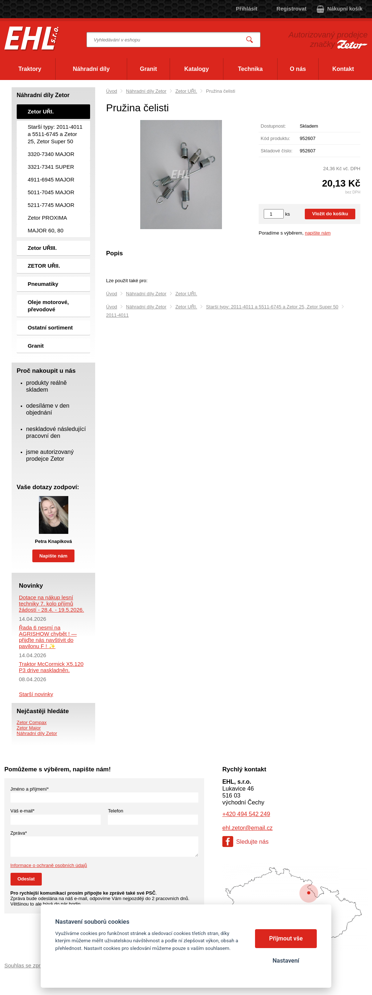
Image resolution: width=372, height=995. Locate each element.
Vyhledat (250, 40)
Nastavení (285, 960)
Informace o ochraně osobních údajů (49, 865)
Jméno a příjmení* (30, 789)
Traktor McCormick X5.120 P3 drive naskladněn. (51, 667)
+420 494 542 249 (246, 814)
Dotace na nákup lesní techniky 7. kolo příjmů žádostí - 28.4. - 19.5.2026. (51, 603)
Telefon (115, 811)
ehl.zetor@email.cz (247, 827)
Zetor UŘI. (186, 91)
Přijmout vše (286, 938)
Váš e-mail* (23, 811)
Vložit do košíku (330, 213)
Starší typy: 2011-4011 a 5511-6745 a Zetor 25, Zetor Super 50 (272, 306)
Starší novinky (36, 694)
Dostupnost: (273, 126)
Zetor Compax (31, 722)
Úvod (111, 91)
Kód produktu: (275, 138)
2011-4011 (117, 315)
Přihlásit (246, 8)
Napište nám (53, 556)
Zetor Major (29, 728)
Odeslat (26, 879)
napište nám (318, 233)
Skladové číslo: (276, 150)
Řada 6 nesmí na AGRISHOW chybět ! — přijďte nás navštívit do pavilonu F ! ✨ (48, 636)
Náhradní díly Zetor (146, 91)
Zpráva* (19, 833)
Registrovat (291, 8)
